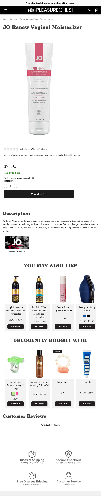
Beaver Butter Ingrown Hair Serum (63, 309)
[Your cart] (96, 10)
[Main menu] (15, 10)
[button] (84, 315)
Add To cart (38, 194)
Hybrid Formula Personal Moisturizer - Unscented (15, 310)
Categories (13, 19)
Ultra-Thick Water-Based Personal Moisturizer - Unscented (39, 312)
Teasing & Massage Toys (29, 19)
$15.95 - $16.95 (87, 321)
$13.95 (16, 399)
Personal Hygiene (46, 19)
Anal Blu (87, 382)
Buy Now (15, 326)
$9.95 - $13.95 (39, 394)
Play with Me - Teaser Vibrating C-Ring (15, 385)
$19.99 (63, 318)
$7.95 (63, 392)
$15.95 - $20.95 (16, 320)
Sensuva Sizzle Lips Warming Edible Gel (39, 384)
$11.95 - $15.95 (87, 392)
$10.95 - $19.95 (39, 321)
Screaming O (63, 382)
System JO (20, 251)
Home (5, 19)
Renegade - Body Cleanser (87, 309)
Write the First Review (39, 149)
